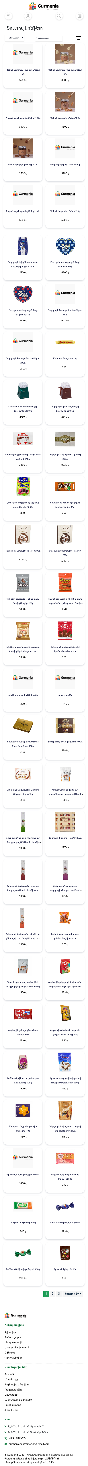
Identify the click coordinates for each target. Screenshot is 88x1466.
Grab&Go (10, 1374)
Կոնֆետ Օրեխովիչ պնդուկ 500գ (23, 1269)
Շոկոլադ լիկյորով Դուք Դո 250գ (65, 838)
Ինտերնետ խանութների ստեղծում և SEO (29, 1462)
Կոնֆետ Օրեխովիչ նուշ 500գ (65, 1223)
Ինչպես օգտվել (14, 1342)
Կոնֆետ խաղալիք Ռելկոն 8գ (23, 695)
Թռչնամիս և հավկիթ (17, 1384)
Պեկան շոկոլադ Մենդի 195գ (65, 165)
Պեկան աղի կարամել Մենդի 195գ (23, 211)
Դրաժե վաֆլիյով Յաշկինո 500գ (23, 1175)
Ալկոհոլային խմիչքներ (18, 1400)
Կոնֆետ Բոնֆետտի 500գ (23, 1223)
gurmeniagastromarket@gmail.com (29, 1444)
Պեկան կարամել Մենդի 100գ (65, 118)
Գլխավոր (10, 1332)
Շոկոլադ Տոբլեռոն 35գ (65, 359)
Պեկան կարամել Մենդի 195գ (65, 211)
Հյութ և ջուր (11, 1410)
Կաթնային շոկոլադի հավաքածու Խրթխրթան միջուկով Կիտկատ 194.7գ (65, 986)
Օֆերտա (10, 1352)
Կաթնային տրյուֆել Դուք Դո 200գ (23, 551)
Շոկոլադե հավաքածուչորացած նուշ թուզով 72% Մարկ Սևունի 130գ (23, 842)
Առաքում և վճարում (17, 1347)
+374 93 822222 (17, 1438)
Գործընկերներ (13, 1358)
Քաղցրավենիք (13, 1390)
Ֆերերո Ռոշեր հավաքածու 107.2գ (65, 742)
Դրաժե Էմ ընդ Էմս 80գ (65, 1269)
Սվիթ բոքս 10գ (65, 695)
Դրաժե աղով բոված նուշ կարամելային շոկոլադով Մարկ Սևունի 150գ (65, 794)
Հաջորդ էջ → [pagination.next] (73, 1294)
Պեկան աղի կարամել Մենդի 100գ (23, 118)
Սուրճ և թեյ (11, 1395)
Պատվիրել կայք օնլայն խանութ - (32, 1458)
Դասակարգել (42, 38)
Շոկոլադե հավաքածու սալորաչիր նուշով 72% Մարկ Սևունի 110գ (65, 890)
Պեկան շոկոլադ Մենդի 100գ (23, 165)
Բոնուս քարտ (13, 1337)
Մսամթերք (11, 1379)
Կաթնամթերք (13, 1405)
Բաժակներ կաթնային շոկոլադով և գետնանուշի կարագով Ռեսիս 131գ (65, 603)
